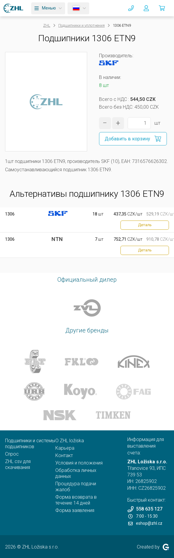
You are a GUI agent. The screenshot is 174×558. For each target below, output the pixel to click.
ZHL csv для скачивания (18, 464)
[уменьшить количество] (105, 123)
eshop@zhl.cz (145, 523)
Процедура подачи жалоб (75, 486)
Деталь (145, 225)
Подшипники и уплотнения (81, 25)
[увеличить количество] (118, 123)
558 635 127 (144, 509)
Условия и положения (79, 463)
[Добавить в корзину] (133, 138)
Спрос (12, 454)
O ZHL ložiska (69, 440)
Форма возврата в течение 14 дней (76, 500)
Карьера (64, 448)
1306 (10, 214)
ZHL (46, 25)
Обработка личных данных (75, 473)
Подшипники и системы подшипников (30, 443)
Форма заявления (74, 510)
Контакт (64, 455)
